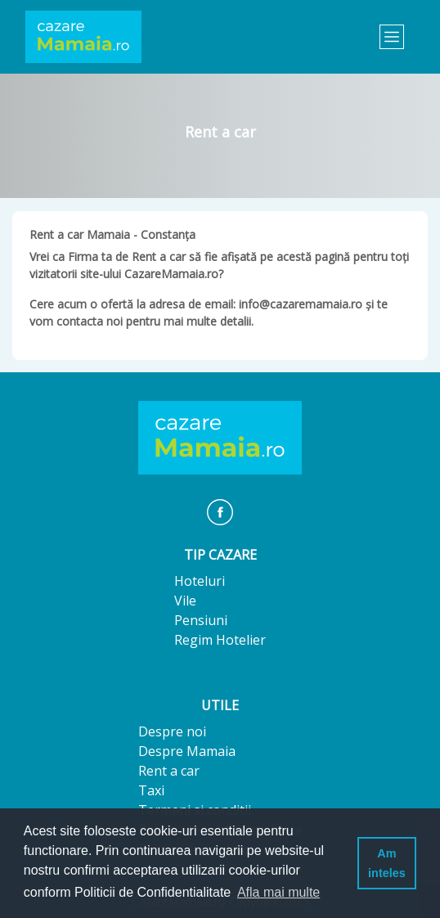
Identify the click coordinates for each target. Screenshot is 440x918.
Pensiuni (200, 620)
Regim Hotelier (220, 640)
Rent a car (169, 771)
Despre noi (172, 731)
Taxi (151, 790)
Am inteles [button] (387, 863)
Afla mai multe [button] (278, 892)
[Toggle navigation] (392, 36)
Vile (185, 601)
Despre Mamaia (187, 751)
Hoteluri (199, 581)
